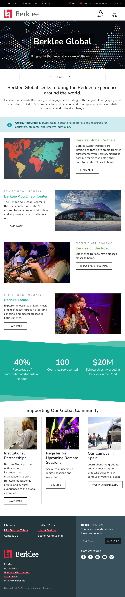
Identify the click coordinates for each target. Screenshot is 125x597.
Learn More (16, 325)
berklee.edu (10, 3)
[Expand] (101, 77)
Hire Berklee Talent (16, 530)
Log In (117, 3)
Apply (73, 3)
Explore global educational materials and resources (71, 123)
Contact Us (11, 536)
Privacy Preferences (14, 580)
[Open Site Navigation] (114, 13)
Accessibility (11, 576)
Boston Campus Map (51, 536)
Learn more (87, 170)
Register (58, 485)
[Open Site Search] (101, 13)
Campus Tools (101, 3)
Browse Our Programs (94, 265)
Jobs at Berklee (47, 530)
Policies (8, 564)
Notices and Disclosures (17, 572)
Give (84, 3)
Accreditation (11, 568)
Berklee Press (46, 525)
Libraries (9, 525)
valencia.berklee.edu (105, 484)
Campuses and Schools (35, 3)
